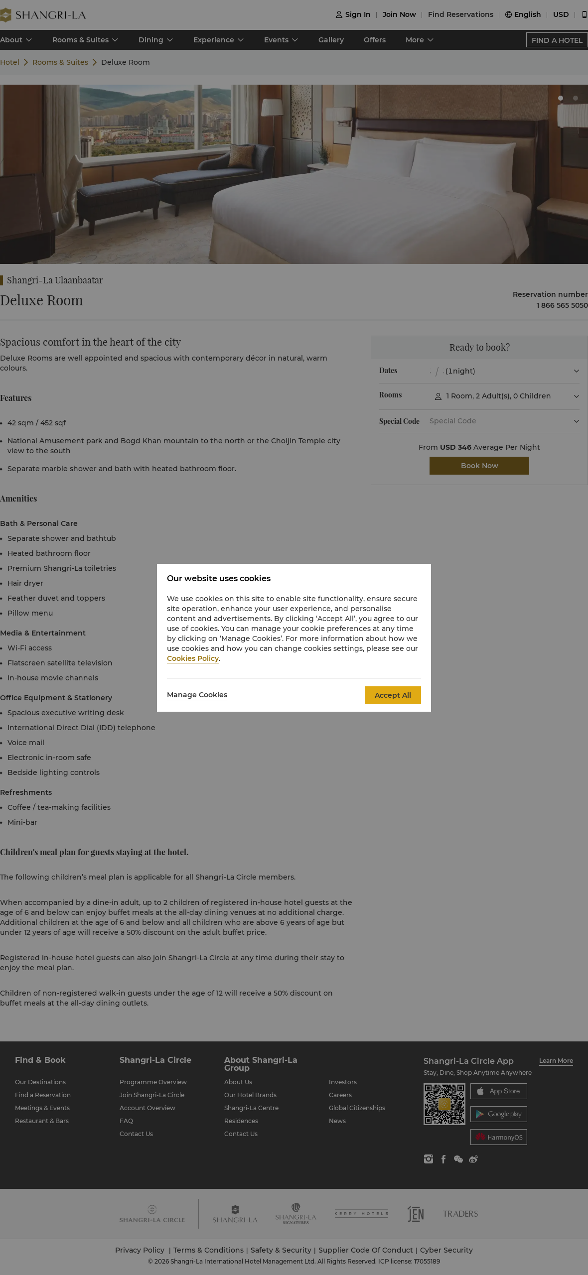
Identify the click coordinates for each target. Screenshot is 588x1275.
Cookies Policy (193, 658)
